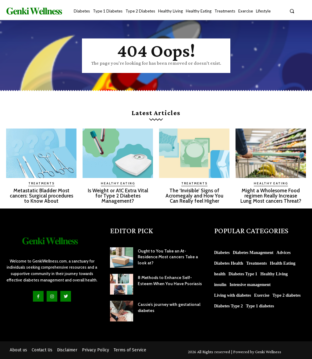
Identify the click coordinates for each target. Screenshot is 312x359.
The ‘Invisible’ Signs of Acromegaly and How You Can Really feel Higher (194, 195)
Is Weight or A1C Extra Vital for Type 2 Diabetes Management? (118, 195)
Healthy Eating (118, 183)
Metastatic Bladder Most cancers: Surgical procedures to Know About (41, 195)
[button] (292, 11)
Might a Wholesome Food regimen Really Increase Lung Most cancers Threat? (271, 195)
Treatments (41, 183)
